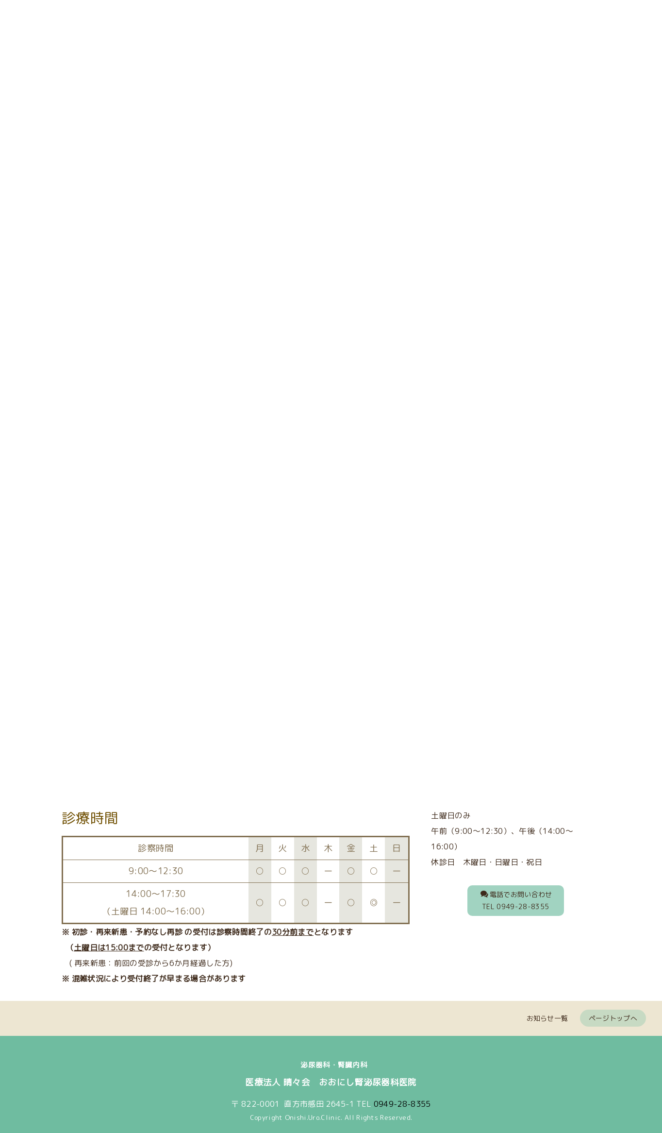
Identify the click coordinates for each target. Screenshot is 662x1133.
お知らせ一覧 (547, 1013)
